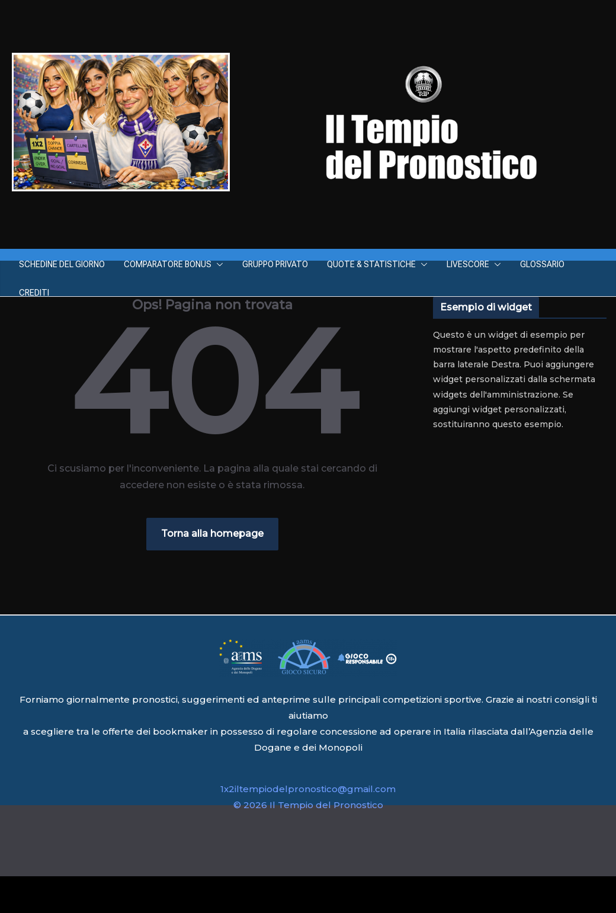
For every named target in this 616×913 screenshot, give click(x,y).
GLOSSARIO (542, 264)
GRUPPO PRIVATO (275, 264)
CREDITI (34, 292)
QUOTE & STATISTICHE (371, 264)
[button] (217, 264)
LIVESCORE (468, 264)
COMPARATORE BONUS (167, 264)
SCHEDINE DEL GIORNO (62, 264)
